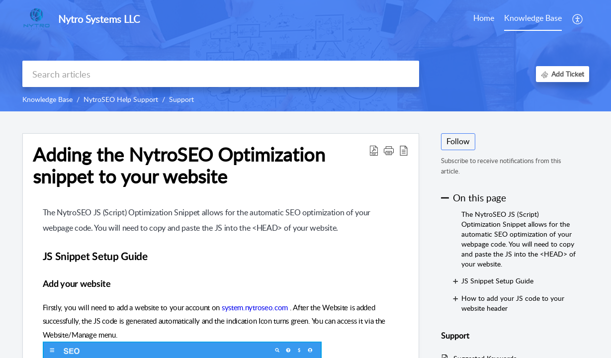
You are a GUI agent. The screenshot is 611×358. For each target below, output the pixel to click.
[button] (389, 150)
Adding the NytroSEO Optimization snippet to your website (179, 165)
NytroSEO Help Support (121, 99)
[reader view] (404, 150)
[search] (220, 74)
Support (181, 99)
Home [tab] (483, 17)
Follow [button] (458, 141)
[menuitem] (578, 18)
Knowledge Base (47, 99)
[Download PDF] (374, 150)
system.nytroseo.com (255, 307)
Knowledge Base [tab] (533, 17)
